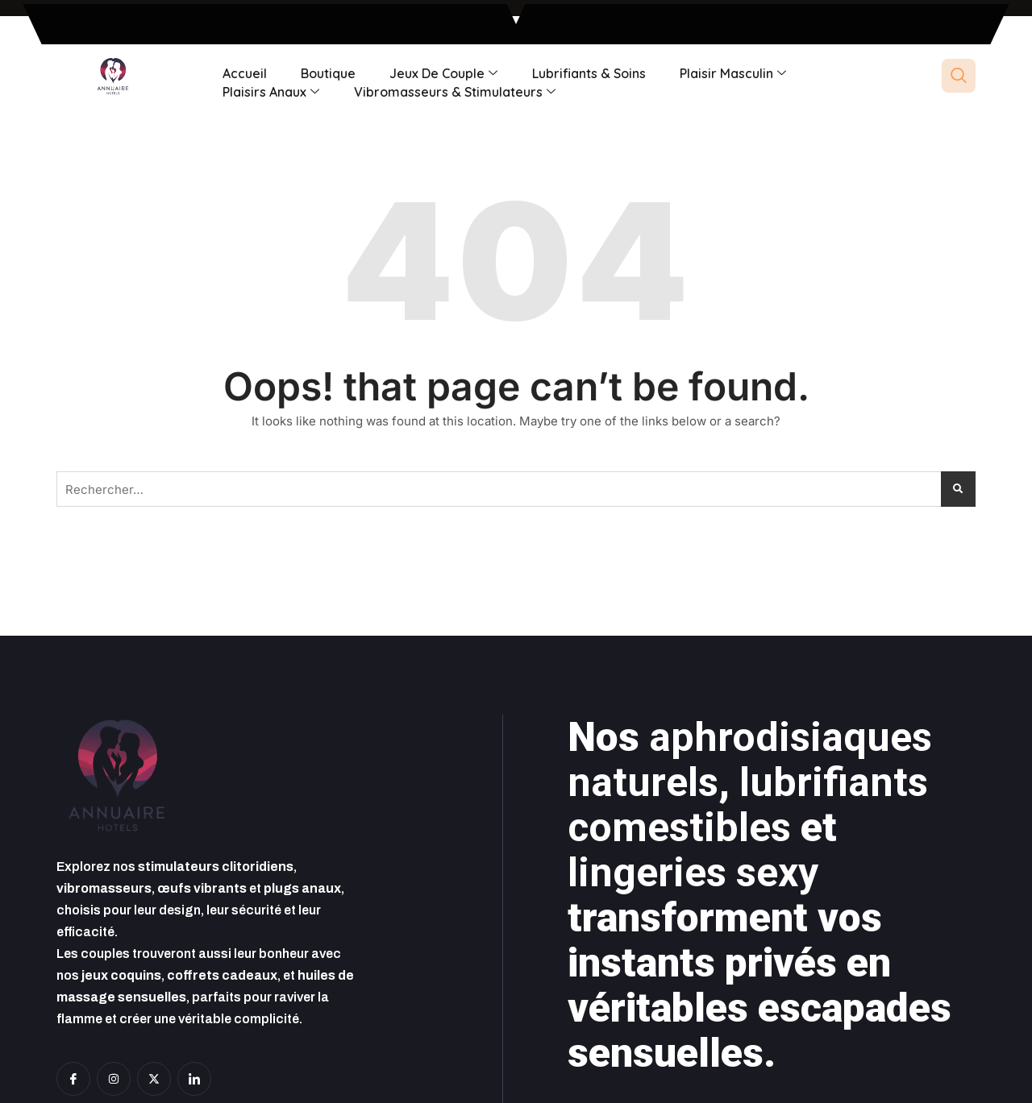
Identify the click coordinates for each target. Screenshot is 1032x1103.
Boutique (325, 72)
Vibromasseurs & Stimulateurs (452, 90)
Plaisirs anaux (270, 90)
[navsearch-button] (959, 76)
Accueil (244, 72)
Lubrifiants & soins (583, 72)
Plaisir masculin (725, 72)
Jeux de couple (439, 72)
